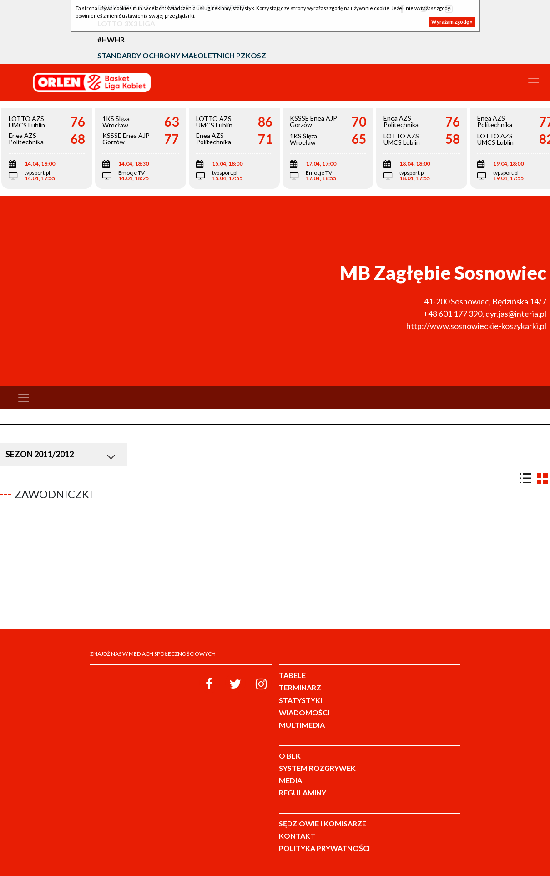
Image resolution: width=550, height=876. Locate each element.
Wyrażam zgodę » (452, 22)
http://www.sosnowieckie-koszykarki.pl (476, 326)
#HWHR (111, 39)
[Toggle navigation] (533, 82)
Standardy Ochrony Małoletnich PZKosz (181, 55)
